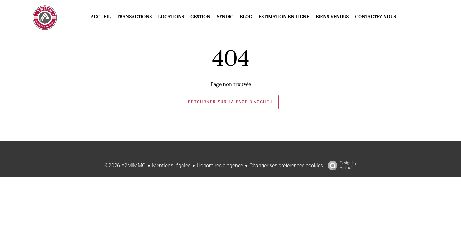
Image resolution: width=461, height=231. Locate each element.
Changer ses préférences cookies (286, 165)
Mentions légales (171, 165)
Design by (341, 165)
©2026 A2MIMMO (125, 165)
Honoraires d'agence (220, 165)
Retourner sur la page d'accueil (230, 102)
